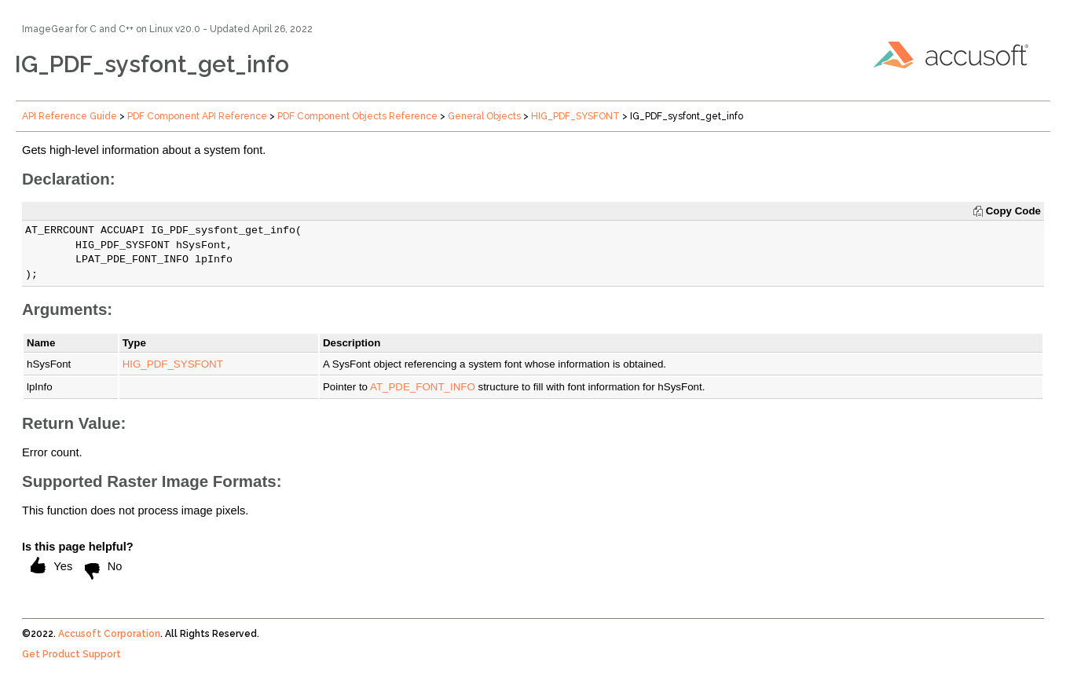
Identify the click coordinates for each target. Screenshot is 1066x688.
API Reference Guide (69, 116)
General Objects (484, 116)
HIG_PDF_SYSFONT (575, 116)
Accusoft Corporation (109, 633)
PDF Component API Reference (197, 116)
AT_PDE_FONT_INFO (422, 387)
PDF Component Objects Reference (357, 116)
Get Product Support (71, 654)
